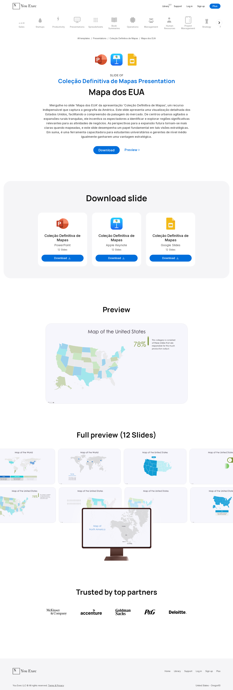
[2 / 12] (40, 23)
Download (106, 150)
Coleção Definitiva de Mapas (124, 38)
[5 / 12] (96, 23)
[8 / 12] (151, 23)
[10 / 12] (188, 23)
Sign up (201, 6)
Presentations (99, 38)
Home (167, 671)
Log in (190, 6)
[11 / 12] (207, 23)
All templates (83, 38)
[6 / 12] (114, 23)
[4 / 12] (77, 23)
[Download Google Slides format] (132, 59)
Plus (215, 6)
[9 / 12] (170, 23)
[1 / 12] (22, 23)
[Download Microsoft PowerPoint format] (101, 59)
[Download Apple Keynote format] (116, 59)
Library (177, 671)
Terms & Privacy (56, 685)
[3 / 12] (59, 23)
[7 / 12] (133, 23)
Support (178, 6)
